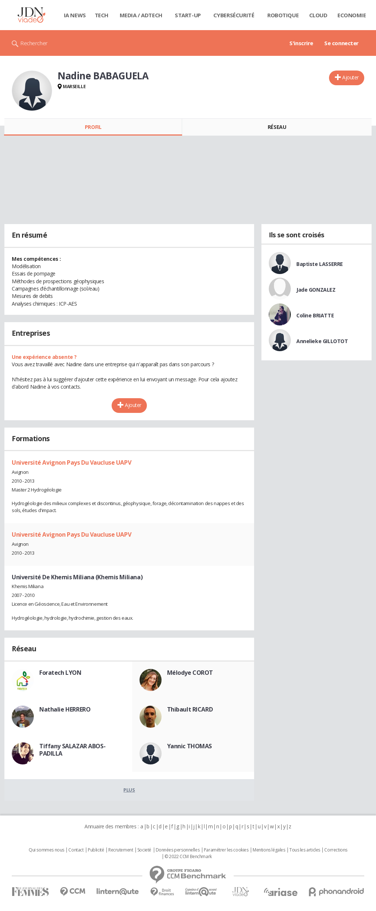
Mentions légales (269, 850)
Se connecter (341, 43)
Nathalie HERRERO (64, 709)
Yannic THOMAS (189, 746)
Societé (144, 850)
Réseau (277, 126)
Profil (93, 126)
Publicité (96, 850)
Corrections (335, 850)
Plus (129, 789)
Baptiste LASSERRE (319, 263)
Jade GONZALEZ (316, 289)
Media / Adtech (141, 15)
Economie (351, 15)
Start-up (188, 15)
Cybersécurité (233, 15)
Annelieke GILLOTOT (322, 341)
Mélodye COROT (190, 673)
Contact (75, 850)
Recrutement (120, 850)
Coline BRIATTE (315, 315)
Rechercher (34, 43)
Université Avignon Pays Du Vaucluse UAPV (71, 462)
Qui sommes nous (46, 850)
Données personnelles (178, 850)
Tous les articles (304, 850)
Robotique (283, 15)
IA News (75, 15)
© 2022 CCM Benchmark (188, 856)
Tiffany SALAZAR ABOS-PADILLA (72, 749)
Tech (101, 15)
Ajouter (350, 77)
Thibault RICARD (190, 709)
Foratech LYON (60, 673)
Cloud (318, 15)
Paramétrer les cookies (226, 850)
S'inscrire (301, 43)
